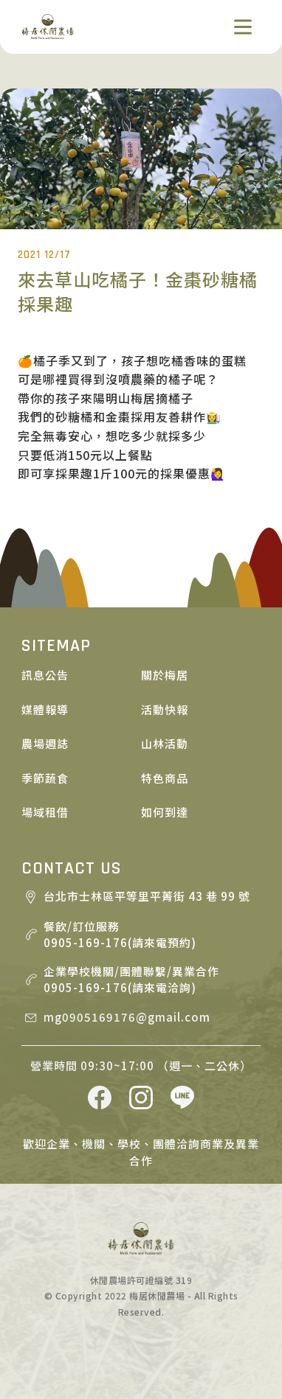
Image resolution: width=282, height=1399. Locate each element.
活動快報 (164, 709)
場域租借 (45, 812)
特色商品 (164, 778)
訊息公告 (45, 675)
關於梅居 (164, 675)
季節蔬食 (45, 778)
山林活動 (164, 743)
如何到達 (164, 812)
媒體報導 (45, 709)
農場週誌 (45, 743)
